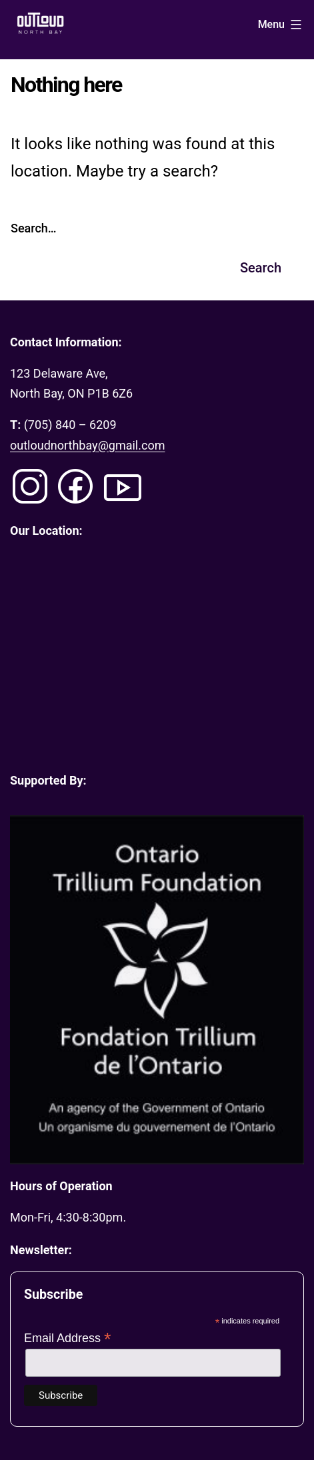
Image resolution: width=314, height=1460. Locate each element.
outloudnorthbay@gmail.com (87, 445)
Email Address (67, 1338)
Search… (34, 228)
